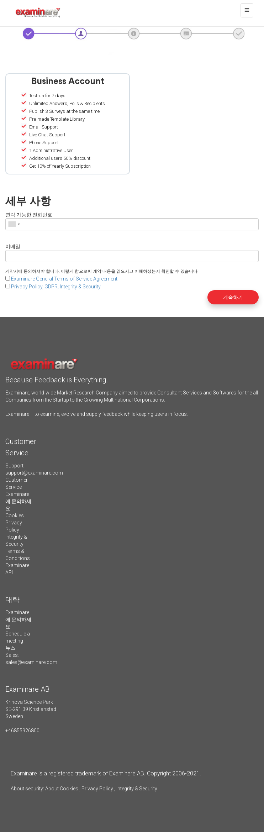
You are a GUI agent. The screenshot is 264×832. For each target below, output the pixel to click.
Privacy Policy (26, 286)
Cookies (14, 515)
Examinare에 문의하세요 (18, 501)
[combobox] (14, 224)
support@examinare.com (34, 473)
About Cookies (61, 788)
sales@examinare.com (31, 662)
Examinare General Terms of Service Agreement (64, 279)
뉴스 (10, 648)
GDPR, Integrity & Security (72, 286)
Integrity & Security (136, 788)
